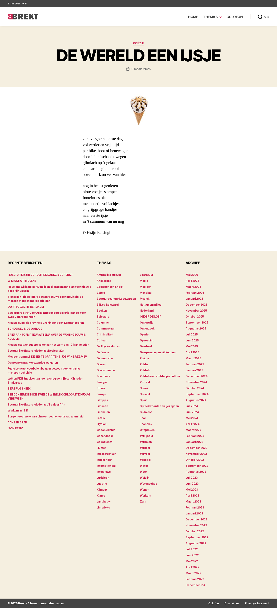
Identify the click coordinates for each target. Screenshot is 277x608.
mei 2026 (192, 274)
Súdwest (146, 412)
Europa (101, 394)
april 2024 (192, 424)
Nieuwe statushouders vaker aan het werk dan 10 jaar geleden (48, 344)
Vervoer (145, 453)
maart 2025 (193, 358)
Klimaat (102, 489)
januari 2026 (194, 298)
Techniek (146, 424)
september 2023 (197, 465)
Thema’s (210, 17)
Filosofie (102, 406)
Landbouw (104, 501)
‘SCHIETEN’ (15, 428)
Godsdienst (104, 441)
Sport (143, 400)
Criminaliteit (105, 334)
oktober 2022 (195, 531)
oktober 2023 (195, 459)
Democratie (105, 358)
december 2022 (196, 519)
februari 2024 (195, 435)
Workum (145, 495)
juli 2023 (192, 477)
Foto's (101, 418)
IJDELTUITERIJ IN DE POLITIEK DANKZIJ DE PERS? (40, 274)
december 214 (195, 585)
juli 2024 (192, 406)
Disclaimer (231, 603)
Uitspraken (147, 430)
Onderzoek (147, 328)
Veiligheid (146, 435)
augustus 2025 (196, 328)
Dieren (101, 364)
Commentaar (106, 328)
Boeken (102, 310)
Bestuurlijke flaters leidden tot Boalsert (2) (35, 350)
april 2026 (192, 280)
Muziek (144, 298)
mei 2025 (192, 346)
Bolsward (103, 316)
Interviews (104, 471)
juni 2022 (192, 555)
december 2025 (196, 304)
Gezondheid (105, 435)
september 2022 (197, 537)
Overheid (146, 346)
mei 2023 (192, 489)
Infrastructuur (106, 453)
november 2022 (196, 525)
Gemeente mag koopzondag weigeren (33, 362)
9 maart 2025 (141, 69)
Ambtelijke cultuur (109, 274)
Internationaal (106, 465)
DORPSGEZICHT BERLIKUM (26, 306)
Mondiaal (146, 292)
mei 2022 (192, 561)
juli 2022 (192, 549)
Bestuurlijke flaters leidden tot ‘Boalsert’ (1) (36, 404)
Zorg (143, 501)
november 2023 (196, 453)
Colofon (234, 17)
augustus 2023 (196, 471)
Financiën (103, 412)
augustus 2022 (196, 543)
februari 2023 (195, 507)
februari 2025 (195, 364)
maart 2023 (193, 501)
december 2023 (196, 447)
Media (144, 280)
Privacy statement (257, 603)
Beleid (101, 292)
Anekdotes (104, 280)
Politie (144, 364)
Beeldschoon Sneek (110, 286)
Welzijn (144, 477)
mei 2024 (192, 418)
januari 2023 (194, 513)
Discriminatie (106, 370)
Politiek (145, 370)
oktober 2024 (195, 388)
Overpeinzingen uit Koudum (158, 352)
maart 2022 (193, 573)
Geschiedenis (106, 430)
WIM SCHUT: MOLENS (22, 280)
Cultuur (102, 340)
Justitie (102, 483)
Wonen (144, 489)
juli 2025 (192, 334)
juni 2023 (192, 483)
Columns (103, 322)
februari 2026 (195, 292)
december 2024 (197, 376)
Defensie (103, 352)
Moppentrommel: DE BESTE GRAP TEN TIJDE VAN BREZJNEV (47, 356)
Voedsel (145, 459)
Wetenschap (148, 483)
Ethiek (101, 388)
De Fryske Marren (108, 346)
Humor (101, 447)
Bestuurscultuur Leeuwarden (116, 298)
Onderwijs (147, 322)
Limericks (103, 507)
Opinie (144, 334)
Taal (143, 418)
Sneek (144, 388)
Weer (143, 471)
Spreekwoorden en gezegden (159, 406)
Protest (145, 382)
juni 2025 (192, 340)
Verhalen (146, 441)
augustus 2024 (196, 400)
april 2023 (192, 495)
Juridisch (103, 477)
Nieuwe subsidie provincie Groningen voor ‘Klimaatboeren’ (46, 322)
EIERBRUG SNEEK (19, 388)
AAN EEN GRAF (17, 422)
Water (144, 465)
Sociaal (145, 394)
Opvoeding (147, 340)
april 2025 (192, 352)
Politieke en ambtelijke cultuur (160, 376)
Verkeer (145, 447)
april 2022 (192, 567)
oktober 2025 (195, 316)
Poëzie (138, 43)
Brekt (21, 603)
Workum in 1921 (18, 410)
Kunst (101, 495)
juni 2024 (192, 412)
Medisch (145, 286)
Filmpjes (102, 400)
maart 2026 (193, 286)
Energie (102, 382)
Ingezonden (104, 459)
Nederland (147, 310)
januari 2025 (194, 370)
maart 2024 (193, 430)
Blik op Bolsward (108, 304)
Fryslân (102, 424)
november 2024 (196, 382)
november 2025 (196, 310)
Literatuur (146, 274)
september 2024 (197, 394)
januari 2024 (194, 441)
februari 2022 (195, 579)
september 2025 (197, 322)
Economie (103, 376)
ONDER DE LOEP (150, 316)
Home (193, 17)
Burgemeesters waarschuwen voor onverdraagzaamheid (45, 416)
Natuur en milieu (151, 304)
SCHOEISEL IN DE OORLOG (25, 328)
